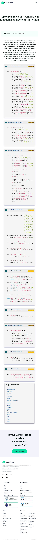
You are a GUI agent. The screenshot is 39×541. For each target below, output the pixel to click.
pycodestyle (9, 407)
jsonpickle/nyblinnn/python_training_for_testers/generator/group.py (15, 270)
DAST (5, 488)
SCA (4, 485)
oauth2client (9, 391)
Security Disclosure (7, 518)
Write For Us (5, 521)
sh (7, 410)
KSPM (21, 493)
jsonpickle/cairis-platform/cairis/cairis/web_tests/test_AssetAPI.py (15, 66)
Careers (4, 513)
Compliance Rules (24, 520)
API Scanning (6, 493)
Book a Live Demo (19, 451)
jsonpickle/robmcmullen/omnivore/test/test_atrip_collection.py (15, 150)
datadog (9, 403)
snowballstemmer (11, 389)
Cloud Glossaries (23, 518)
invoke (8, 418)
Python (15, 33)
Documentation (23, 516)
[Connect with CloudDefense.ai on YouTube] (4, 478)
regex (8, 416)
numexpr (9, 394)
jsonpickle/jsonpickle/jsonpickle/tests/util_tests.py (15, 368)
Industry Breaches (32, 518)
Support (4, 515)
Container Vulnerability (8, 490)
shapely (8, 405)
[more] (36, 2)
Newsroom (5, 525)
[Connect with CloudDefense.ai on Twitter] (8, 474)
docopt (8, 414)
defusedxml (9, 396)
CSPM (21, 485)
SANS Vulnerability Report (31, 521)
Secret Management (8, 492)
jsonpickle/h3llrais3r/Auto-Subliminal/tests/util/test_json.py (15, 209)
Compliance (22, 495)
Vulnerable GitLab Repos (24, 530)
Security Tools (32, 513)
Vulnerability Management (25, 490)
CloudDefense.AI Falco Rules (23, 533)
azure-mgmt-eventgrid (12, 412)
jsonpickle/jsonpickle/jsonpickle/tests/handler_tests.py (15, 309)
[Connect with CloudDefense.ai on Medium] (12, 478)
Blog (21, 513)
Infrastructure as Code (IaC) (9, 495)
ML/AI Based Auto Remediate (26, 492)
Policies (4, 516)
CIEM (21, 486)
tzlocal (8, 398)
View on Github (31, 66)
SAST (5, 486)
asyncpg (9, 387)
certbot (8, 419)
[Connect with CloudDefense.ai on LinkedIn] (4, 474)
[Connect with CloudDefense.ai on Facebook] (12, 474)
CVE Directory (32, 515)
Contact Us (5, 520)
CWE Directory (32, 516)
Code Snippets (6, 33)
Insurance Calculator (24, 521)
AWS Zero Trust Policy (23, 524)
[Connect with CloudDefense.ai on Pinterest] (8, 478)
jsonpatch (9, 393)
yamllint (8, 421)
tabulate (9, 409)
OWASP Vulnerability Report (31, 526)
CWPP (21, 488)
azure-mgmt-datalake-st (12, 400)
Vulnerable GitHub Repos (24, 527)
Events (4, 523)
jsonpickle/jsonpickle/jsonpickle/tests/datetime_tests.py (15, 325)
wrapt (8, 402)
